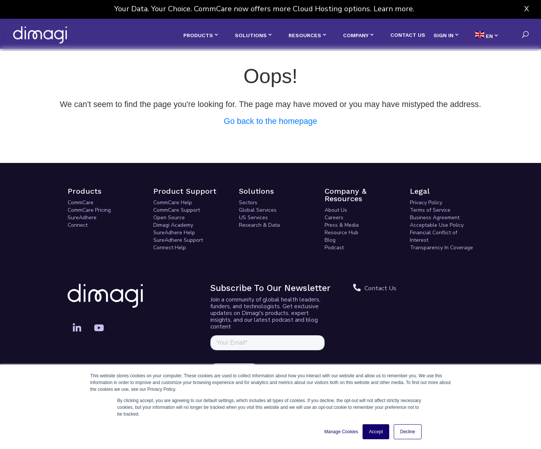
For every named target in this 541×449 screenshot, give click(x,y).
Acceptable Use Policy (437, 225)
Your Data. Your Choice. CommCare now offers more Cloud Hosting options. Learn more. (264, 9)
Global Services (258, 210)
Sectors (248, 202)
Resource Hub (341, 232)
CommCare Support (176, 210)
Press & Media (342, 225)
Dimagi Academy (173, 225)
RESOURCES (305, 35)
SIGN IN (443, 35)
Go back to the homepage (270, 121)
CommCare (81, 202)
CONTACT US (407, 35)
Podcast (334, 247)
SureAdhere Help (174, 232)
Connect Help (169, 247)
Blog (330, 240)
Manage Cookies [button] (341, 431)
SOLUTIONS (251, 35)
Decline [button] (407, 431)
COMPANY (356, 35)
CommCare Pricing (89, 210)
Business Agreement (434, 217)
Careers (334, 217)
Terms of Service (430, 210)
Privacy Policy (426, 202)
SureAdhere (82, 217)
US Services (253, 217)
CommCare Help (172, 202)
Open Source (169, 217)
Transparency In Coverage (441, 247)
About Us (336, 210)
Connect (78, 225)
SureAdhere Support (178, 240)
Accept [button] (376, 431)
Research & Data (259, 225)
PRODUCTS (198, 35)
